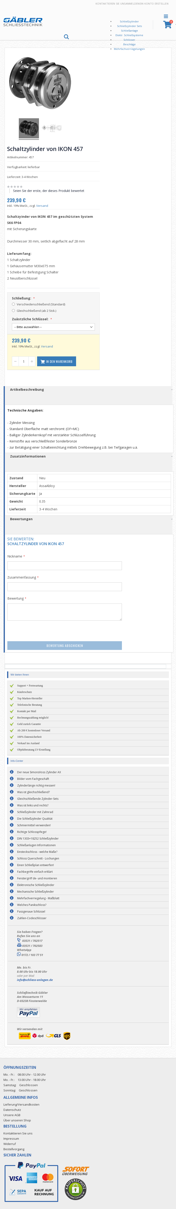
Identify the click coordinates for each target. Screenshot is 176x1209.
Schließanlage (129, 30)
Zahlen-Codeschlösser (32, 917)
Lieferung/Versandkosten (21, 1104)
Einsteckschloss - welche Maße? (37, 851)
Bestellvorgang (13, 1149)
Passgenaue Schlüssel (31, 911)
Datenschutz (12, 1109)
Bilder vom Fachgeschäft (33, 778)
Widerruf (9, 1143)
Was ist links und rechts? (32, 805)
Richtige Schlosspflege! (32, 831)
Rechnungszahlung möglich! (33, 717)
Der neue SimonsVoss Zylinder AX (39, 771)
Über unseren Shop (17, 1119)
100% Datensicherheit (29, 736)
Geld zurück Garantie (29, 723)
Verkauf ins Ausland (28, 742)
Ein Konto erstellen (154, 3)
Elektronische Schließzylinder (35, 884)
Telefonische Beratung (29, 704)
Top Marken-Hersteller (29, 697)
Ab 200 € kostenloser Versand (33, 729)
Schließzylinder (129, 21)
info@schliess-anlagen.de (35, 979)
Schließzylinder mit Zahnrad (35, 811)
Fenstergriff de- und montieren (37, 878)
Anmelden (133, 3)
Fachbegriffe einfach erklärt (35, 871)
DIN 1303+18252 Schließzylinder (38, 838)
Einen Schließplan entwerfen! (35, 864)
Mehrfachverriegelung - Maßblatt (38, 897)
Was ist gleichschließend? (33, 791)
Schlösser (129, 39)
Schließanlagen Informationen (36, 844)
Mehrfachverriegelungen (129, 49)
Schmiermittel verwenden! (34, 825)
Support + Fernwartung (30, 685)
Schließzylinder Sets (129, 26)
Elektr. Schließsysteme (129, 35)
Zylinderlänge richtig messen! (36, 785)
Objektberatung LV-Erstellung (33, 749)
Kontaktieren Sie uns (111, 3)
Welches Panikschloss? (31, 904)
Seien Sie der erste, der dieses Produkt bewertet (50, 190)
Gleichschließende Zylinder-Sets (37, 798)
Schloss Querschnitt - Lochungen (38, 858)
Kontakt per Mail (26, 710)
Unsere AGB (11, 1114)
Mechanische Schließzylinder (35, 891)
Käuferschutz (24, 691)
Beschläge (129, 44)
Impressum (11, 1138)
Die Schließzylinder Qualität (34, 818)
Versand (44, 205)
